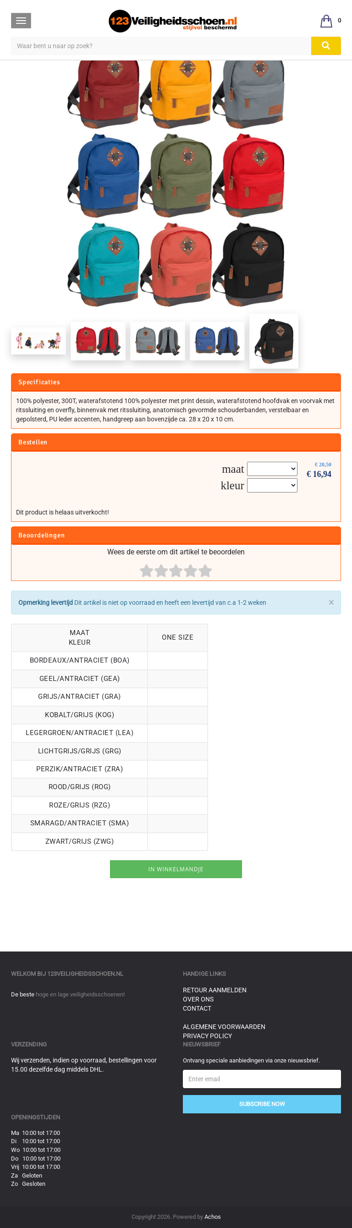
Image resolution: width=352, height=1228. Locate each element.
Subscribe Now (262, 1104)
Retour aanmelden (215, 990)
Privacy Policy (207, 1036)
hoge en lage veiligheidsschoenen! (80, 994)
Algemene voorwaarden (224, 1026)
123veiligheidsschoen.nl (85, 973)
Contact (197, 1008)
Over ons (198, 999)
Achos (212, 1216)
